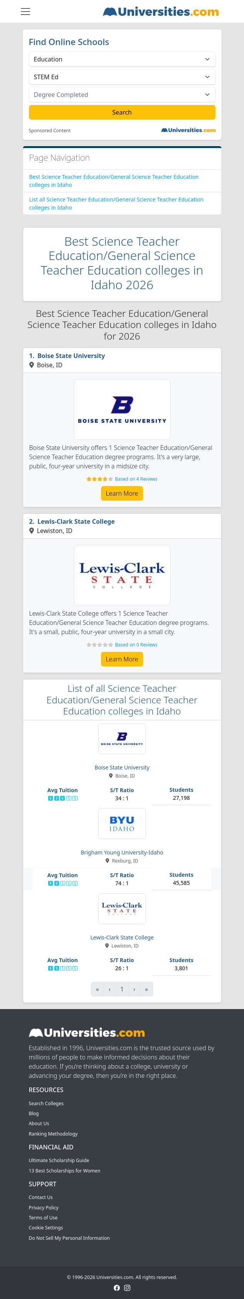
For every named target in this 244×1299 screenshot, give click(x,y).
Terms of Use (43, 1217)
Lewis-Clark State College (76, 521)
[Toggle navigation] (25, 11)
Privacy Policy (44, 1207)
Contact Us (41, 1197)
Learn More (122, 493)
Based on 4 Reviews (136, 479)
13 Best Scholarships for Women (65, 1170)
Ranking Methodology (53, 1134)
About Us (39, 1123)
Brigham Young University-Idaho (122, 852)
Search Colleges (46, 1103)
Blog (34, 1113)
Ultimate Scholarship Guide (59, 1160)
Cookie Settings (46, 1227)
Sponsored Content (50, 130)
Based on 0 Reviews (136, 644)
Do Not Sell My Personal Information (69, 1238)
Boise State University (71, 355)
